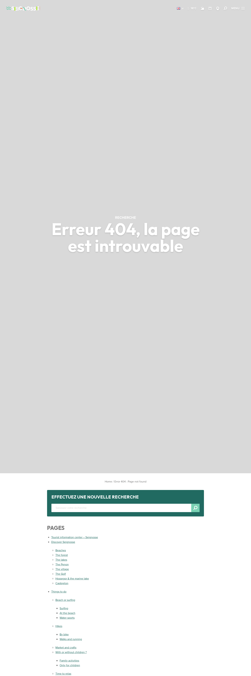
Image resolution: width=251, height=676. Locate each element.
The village (62, 569)
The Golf (60, 574)
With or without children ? (71, 652)
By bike (64, 634)
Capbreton (61, 583)
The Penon (62, 564)
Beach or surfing (65, 600)
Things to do (58, 592)
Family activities (69, 661)
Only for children (70, 665)
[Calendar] (210, 8)
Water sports (67, 618)
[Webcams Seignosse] (217, 8)
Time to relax (63, 674)
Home (108, 482)
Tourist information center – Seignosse (74, 537)
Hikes (58, 626)
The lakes (61, 560)
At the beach (67, 613)
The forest (61, 555)
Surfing (64, 608)
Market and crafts (65, 648)
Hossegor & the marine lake (72, 579)
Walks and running (71, 639)
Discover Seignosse (63, 542)
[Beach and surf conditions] (202, 8)
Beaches (60, 550)
